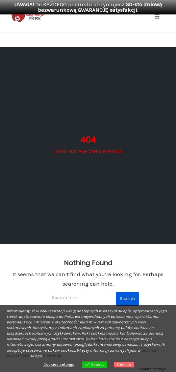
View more (53, 356)
